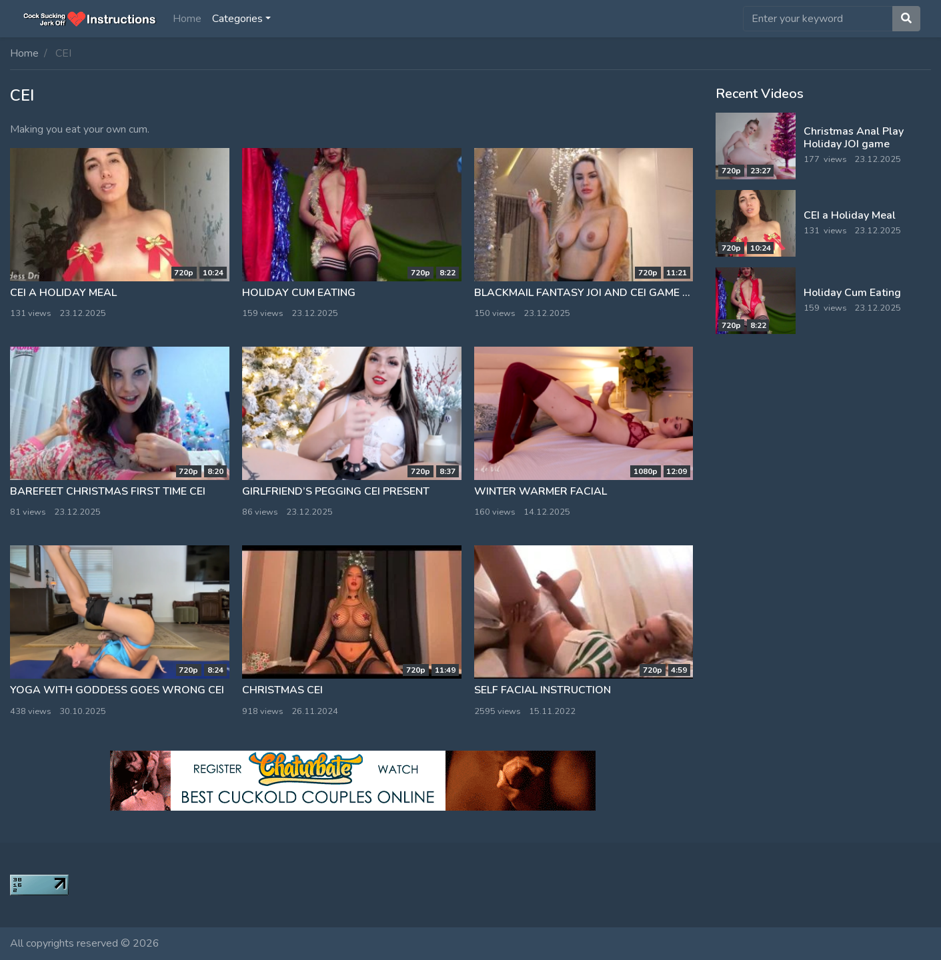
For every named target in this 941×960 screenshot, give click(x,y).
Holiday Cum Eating (298, 292)
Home (187, 18)
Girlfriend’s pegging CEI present (335, 491)
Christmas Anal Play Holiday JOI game (854, 137)
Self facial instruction (542, 690)
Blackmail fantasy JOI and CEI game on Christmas (618, 292)
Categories (237, 18)
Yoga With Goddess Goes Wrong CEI (117, 690)
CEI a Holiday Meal (63, 292)
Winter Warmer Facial (540, 491)
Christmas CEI (282, 690)
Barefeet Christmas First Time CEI (107, 491)
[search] (818, 18)
